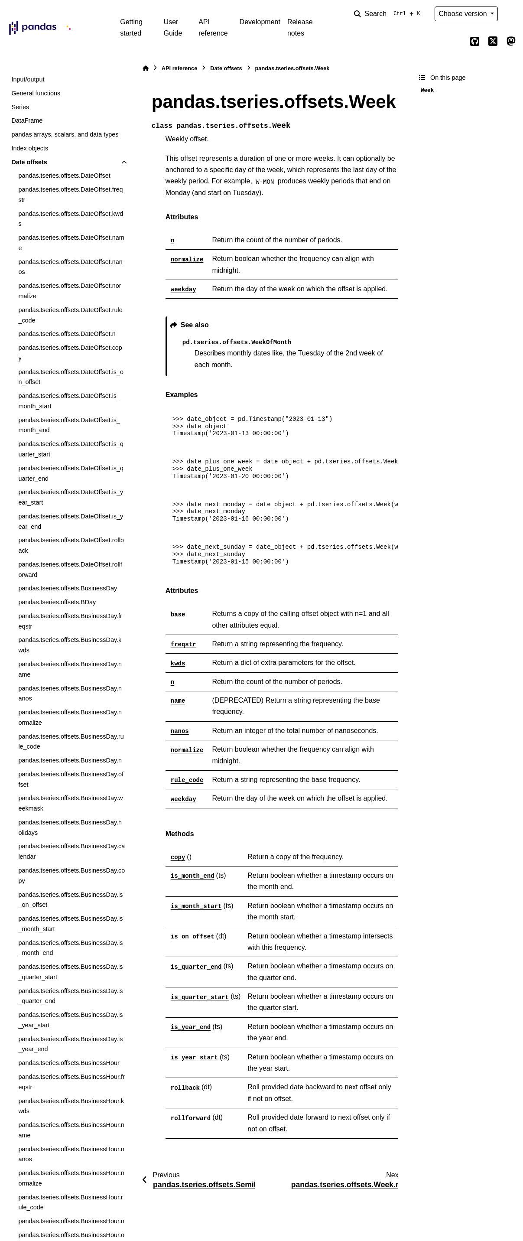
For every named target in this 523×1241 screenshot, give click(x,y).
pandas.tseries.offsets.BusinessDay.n (70, 760)
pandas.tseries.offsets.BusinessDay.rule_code (70, 741)
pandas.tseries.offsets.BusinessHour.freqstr (71, 1082)
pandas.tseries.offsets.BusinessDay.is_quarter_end (70, 996)
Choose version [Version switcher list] (464, 13)
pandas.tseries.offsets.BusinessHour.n (71, 1221)
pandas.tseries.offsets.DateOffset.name (71, 242)
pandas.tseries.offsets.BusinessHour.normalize (71, 1178)
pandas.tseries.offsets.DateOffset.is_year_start (70, 497)
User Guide (173, 27)
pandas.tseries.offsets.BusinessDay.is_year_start (70, 1020)
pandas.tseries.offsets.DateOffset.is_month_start (69, 401)
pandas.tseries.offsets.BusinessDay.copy (71, 875)
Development (260, 22)
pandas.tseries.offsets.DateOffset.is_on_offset (70, 377)
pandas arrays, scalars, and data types (64, 134)
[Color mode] (511, 14)
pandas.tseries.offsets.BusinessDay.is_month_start (70, 923)
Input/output (27, 79)
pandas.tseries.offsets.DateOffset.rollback (70, 545)
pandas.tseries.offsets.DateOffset (64, 175)
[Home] (146, 68)
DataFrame (26, 120)
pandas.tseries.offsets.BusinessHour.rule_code (70, 1202)
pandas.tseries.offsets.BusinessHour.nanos (71, 1154)
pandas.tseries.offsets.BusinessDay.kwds (69, 645)
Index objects (29, 148)
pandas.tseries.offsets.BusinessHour (68, 1062)
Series (20, 107)
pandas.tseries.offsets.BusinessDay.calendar (71, 851)
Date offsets (29, 162)
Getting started (131, 27)
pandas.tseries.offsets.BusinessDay (67, 588)
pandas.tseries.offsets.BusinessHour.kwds (71, 1106)
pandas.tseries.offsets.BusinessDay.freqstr (70, 621)
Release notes (300, 27)
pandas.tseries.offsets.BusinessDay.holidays (70, 827)
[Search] (389, 14)
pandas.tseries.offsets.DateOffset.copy (70, 353)
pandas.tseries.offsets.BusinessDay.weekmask (70, 803)
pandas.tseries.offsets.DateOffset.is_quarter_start (70, 449)
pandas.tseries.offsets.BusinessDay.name (70, 669)
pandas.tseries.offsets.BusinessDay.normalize (70, 717)
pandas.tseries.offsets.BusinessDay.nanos (70, 693)
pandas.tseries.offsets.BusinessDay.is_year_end (70, 1044)
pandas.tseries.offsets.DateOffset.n (66, 333)
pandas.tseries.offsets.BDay (57, 602)
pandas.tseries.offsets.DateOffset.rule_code (70, 315)
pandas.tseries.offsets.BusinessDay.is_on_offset (70, 900)
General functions (35, 93)
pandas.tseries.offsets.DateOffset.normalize (69, 291)
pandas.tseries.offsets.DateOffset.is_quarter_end (70, 473)
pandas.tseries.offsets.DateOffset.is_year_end (70, 521)
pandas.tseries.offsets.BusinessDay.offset (70, 779)
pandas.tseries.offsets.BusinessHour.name (71, 1130)
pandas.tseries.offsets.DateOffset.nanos (70, 267)
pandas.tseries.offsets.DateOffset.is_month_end (69, 425)
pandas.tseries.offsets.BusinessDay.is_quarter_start (70, 971)
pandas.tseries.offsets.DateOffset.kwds (70, 219)
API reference (213, 27)
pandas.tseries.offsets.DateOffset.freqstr (70, 194)
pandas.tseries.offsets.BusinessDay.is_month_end (70, 948)
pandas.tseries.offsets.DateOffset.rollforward (70, 569)
